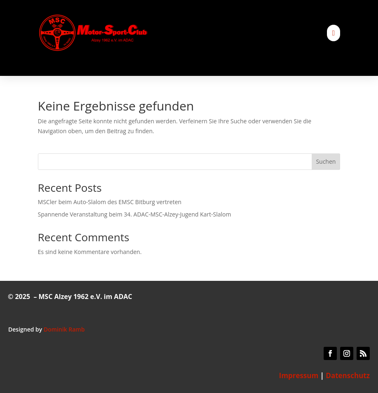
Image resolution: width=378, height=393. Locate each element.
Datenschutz (348, 375)
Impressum (299, 375)
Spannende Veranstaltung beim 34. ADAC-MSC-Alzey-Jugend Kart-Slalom (134, 214)
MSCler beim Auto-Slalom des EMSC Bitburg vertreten (110, 202)
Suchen (326, 161)
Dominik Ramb (64, 329)
